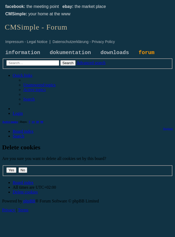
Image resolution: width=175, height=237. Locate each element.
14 (33, 121)
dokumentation (70, 53)
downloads (114, 53)
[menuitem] (39, 85)
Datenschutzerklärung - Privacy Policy (84, 42)
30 (37, 121)
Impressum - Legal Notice (26, 42)
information (22, 53)
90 (41, 121)
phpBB (29, 201)
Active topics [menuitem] (10, 121)
